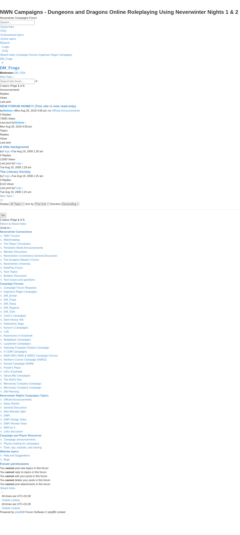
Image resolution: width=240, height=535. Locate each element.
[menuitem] (3, 31)
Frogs (6, 151)
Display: (12, 204)
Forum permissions (14, 464)
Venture (8, 110)
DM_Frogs (10, 68)
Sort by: (37, 204)
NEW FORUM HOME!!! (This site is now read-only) (38, 106)
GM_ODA (20, 72)
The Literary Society (15, 171)
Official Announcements (66, 110)
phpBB (19, 512)
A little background (14, 147)
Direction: (64, 204)
